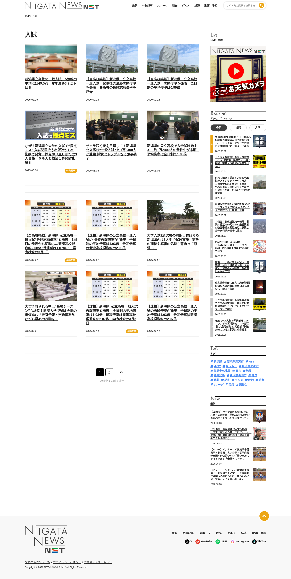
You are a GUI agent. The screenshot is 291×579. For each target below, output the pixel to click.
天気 (231, 384)
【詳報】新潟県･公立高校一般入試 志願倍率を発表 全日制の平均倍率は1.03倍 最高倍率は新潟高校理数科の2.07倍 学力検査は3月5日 (113, 315)
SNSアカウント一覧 (37, 562)
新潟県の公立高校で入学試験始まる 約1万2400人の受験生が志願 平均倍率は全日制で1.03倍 (173, 150)
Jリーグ (218, 384)
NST (251, 361)
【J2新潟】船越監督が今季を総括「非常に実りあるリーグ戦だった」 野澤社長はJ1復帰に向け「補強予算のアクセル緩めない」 (230, 434)
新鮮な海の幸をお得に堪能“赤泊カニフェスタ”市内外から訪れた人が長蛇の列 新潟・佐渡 (232, 207)
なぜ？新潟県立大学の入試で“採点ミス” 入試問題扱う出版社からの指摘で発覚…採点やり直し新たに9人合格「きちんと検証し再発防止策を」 (51, 154)
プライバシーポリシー (67, 562)
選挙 (261, 379)
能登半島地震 (222, 370)
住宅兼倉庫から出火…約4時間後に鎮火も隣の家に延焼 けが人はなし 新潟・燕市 (232, 285)
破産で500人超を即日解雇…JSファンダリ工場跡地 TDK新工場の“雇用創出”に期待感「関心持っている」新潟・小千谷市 (232, 325)
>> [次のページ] (121, 372)
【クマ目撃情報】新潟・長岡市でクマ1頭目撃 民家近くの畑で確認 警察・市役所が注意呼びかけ (232, 162)
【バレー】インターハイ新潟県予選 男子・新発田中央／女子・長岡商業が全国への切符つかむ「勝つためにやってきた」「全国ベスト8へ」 (230, 454)
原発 (238, 370)
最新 (134, 5)
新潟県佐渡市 (250, 366)
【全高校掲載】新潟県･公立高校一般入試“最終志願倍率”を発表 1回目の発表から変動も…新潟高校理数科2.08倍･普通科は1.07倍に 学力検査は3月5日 (51, 244)
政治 (251, 379)
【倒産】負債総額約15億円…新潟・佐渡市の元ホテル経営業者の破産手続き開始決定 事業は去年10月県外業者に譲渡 (232, 226)
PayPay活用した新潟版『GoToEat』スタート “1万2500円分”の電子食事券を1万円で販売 (232, 247)
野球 (254, 375)
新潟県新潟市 (235, 361)
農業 (216, 379)
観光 (174, 5)
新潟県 (218, 361)
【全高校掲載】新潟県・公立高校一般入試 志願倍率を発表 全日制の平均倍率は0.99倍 (172, 83)
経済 (197, 5)
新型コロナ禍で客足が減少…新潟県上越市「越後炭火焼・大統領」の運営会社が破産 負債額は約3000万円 (232, 267)
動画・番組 (210, 5)
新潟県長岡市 (238, 375)
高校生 (243, 384)
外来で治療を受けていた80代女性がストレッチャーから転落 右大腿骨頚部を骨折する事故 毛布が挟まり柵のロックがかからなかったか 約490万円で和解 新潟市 (234, 185)
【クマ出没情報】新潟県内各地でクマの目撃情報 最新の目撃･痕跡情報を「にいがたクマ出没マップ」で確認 (232, 305)
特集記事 (147, 5)
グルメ (186, 5)
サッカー (231, 366)
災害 (227, 379)
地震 (248, 370)
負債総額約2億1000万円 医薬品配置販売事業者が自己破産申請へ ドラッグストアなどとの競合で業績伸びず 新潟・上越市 (233, 142)
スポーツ (162, 5)
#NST (217, 366)
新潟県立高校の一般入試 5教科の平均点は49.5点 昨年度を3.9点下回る (51, 83)
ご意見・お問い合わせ (98, 562)
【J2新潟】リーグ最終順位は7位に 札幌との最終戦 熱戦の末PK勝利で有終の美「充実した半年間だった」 (230, 414)
